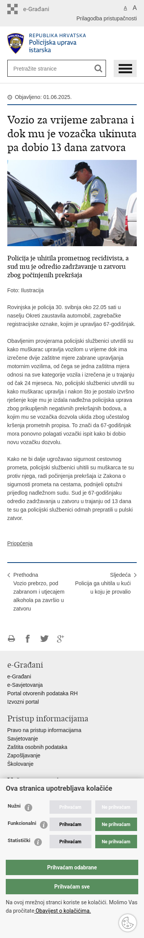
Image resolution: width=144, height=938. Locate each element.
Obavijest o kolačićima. (62, 911)
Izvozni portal (23, 702)
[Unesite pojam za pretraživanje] (38, 68)
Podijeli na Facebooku (28, 639)
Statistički (19, 840)
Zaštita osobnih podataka (37, 747)
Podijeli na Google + (61, 639)
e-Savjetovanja (25, 685)
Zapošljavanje (23, 755)
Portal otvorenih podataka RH (42, 693)
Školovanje (20, 764)
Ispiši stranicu (11, 639)
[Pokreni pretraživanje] (98, 68)
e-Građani (19, 676)
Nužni (14, 806)
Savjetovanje (22, 739)
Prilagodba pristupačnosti (106, 18)
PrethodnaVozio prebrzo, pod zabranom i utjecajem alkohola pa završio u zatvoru (39, 592)
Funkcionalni (22, 823)
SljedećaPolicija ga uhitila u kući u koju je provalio (103, 583)
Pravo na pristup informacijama (44, 730)
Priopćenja (20, 543)
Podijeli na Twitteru (44, 639)
